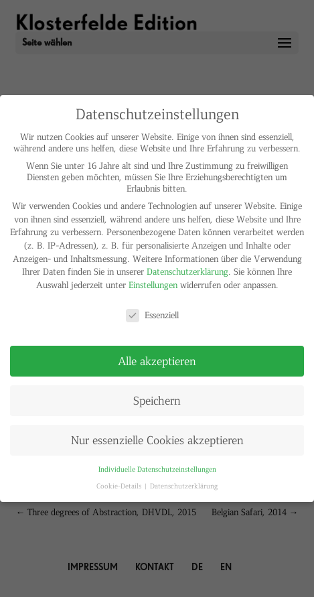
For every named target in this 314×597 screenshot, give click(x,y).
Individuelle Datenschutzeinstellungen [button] (157, 468)
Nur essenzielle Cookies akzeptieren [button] (157, 439)
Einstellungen (153, 284)
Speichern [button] (157, 400)
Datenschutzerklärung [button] (184, 485)
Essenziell (152, 314)
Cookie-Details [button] (119, 485)
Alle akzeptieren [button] (157, 360)
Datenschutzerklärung (187, 271)
